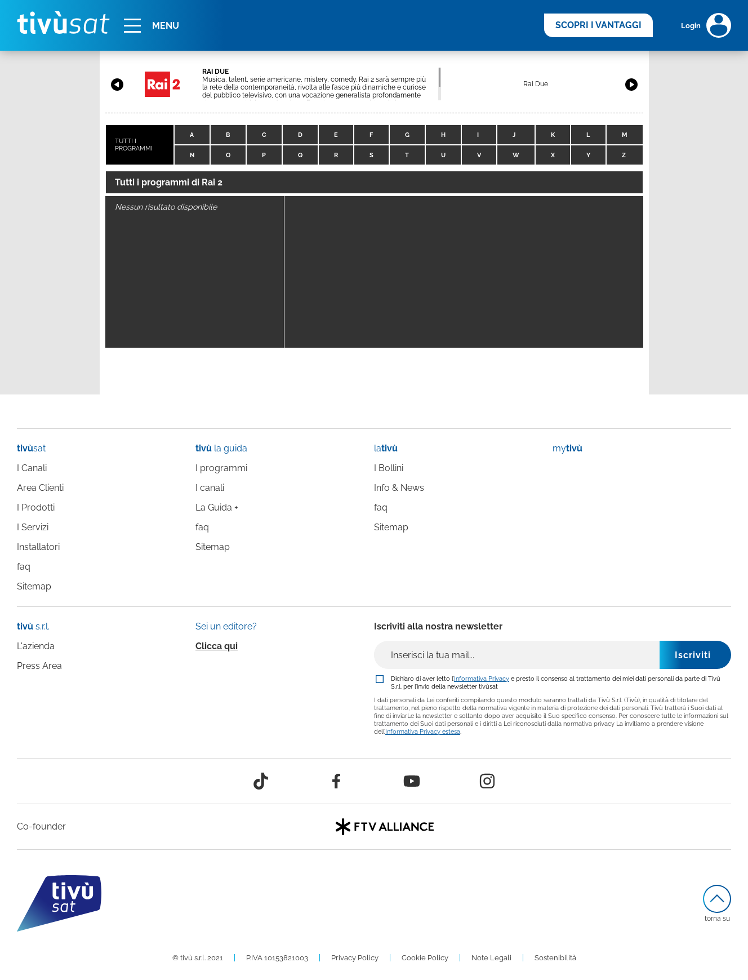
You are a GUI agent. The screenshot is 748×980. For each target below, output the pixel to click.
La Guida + (216, 507)
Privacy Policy (355, 958)
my (567, 448)
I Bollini (388, 468)
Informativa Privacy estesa (422, 731)
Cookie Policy (425, 958)
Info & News (399, 487)
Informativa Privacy (481, 678)
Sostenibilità (555, 958)
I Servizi (32, 527)
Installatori (38, 547)
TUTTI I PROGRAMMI (134, 145)
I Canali (32, 468)
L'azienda (36, 646)
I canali (209, 487)
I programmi (221, 468)
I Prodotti (36, 507)
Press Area (39, 665)
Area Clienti (40, 487)
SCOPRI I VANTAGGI (598, 25)
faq (23, 566)
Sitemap (34, 586)
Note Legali (491, 958)
